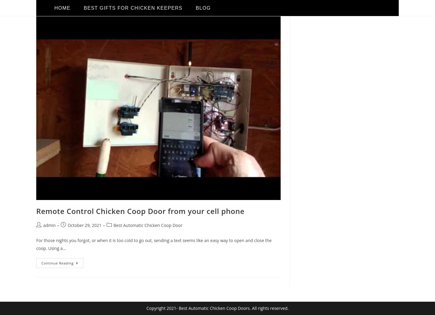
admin (49, 225)
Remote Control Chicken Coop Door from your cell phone (140, 211)
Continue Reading (62, 261)
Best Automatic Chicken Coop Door (148, 225)
